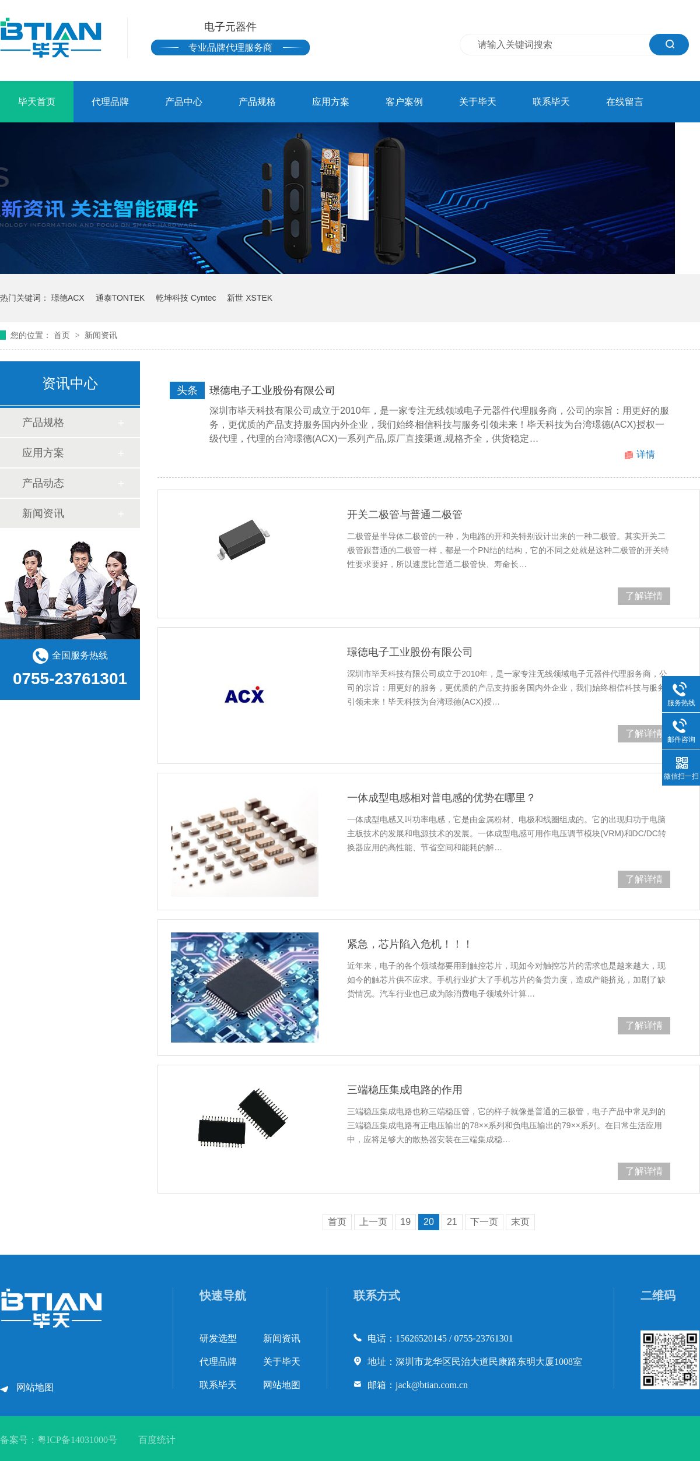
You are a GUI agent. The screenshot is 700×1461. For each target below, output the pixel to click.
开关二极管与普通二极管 (405, 514)
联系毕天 (551, 102)
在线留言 (624, 102)
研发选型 (218, 1338)
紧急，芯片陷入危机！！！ (410, 944)
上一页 (373, 1222)
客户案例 (404, 102)
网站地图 (35, 1387)
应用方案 (330, 102)
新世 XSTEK (249, 297)
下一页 (484, 1222)
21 (452, 1222)
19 (405, 1222)
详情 (645, 454)
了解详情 (644, 596)
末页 (520, 1222)
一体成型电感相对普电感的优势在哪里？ (441, 798)
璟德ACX (68, 297)
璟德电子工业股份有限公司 (272, 390)
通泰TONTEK (120, 297)
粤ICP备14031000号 (77, 1440)
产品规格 (257, 102)
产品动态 (43, 483)
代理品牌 (110, 102)
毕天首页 (36, 102)
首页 (63, 335)
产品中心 (183, 102)
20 (429, 1222)
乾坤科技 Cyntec (186, 297)
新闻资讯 (101, 335)
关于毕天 (477, 102)
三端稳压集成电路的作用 (405, 1090)
